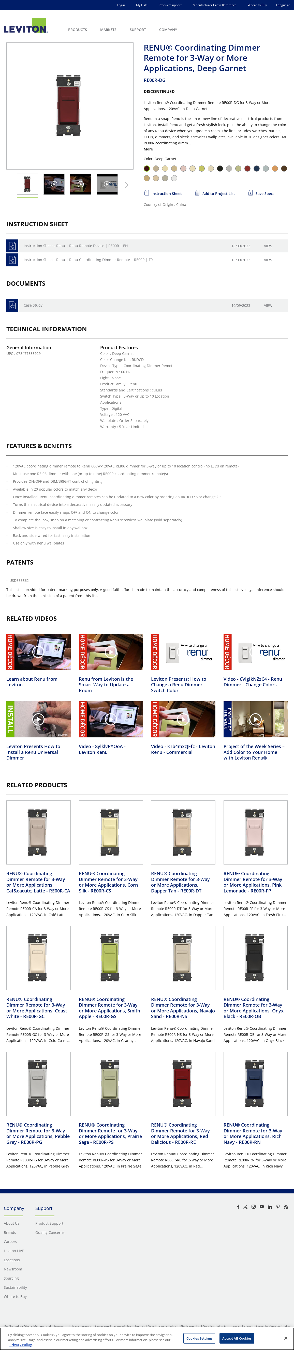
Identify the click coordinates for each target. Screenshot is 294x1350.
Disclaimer (187, 1326)
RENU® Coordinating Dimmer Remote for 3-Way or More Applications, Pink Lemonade (253, 882)
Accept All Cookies (236, 1338)
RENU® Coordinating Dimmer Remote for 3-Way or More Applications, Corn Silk (108, 882)
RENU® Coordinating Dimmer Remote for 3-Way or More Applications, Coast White (36, 1008)
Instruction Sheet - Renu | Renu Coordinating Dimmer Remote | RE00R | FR (88, 259)
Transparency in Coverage (90, 1326)
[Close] (285, 1338)
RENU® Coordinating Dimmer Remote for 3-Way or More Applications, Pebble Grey (38, 1133)
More (148, 149)
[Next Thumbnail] (125, 185)
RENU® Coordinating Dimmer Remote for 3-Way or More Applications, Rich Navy (253, 1133)
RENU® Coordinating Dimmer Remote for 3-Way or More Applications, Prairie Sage (110, 1133)
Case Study (33, 305)
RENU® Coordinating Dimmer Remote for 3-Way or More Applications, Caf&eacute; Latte (38, 882)
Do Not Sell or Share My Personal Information (36, 1326)
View (268, 246)
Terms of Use (121, 1326)
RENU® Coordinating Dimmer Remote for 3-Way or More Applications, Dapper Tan (180, 882)
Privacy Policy (167, 1326)
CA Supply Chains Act (213, 1326)
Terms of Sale (144, 1326)
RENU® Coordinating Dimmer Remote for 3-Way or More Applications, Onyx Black (254, 1008)
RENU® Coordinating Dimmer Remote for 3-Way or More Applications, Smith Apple (109, 1008)
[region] (147, 1338)
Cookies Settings (199, 1338)
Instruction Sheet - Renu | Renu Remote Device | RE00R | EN (76, 245)
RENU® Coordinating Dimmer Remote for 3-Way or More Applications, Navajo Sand (183, 1008)
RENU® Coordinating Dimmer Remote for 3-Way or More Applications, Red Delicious (180, 1133)
